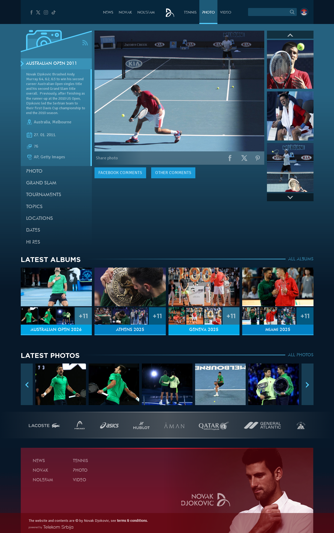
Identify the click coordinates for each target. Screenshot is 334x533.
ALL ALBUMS (301, 259)
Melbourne (61, 122)
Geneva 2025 (203, 330)
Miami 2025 (277, 330)
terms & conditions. (132, 520)
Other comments (173, 172)
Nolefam (146, 13)
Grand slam (41, 183)
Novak (125, 13)
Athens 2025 (130, 330)
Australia (42, 122)
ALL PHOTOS (301, 355)
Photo (208, 13)
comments (120, 172)
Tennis (190, 13)
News (108, 13)
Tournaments (43, 194)
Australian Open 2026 (56, 330)
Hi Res (33, 242)
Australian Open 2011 (51, 64)
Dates (33, 230)
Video (225, 13)
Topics (34, 206)
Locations (39, 218)
